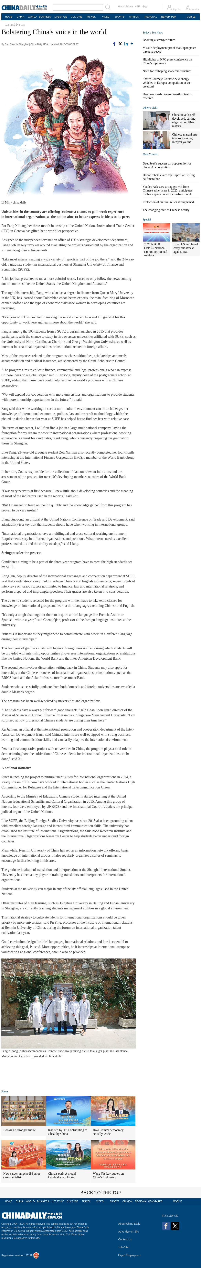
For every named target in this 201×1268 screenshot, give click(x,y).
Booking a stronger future (19, 1130)
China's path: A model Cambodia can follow (62, 1175)
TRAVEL (91, 16)
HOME (8, 16)
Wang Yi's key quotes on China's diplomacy (108, 1175)
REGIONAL (151, 16)
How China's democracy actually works (108, 1131)
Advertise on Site (128, 1231)
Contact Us (125, 1239)
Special (147, 219)
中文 (145, 6)
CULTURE (76, 16)
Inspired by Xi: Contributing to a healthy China (67, 1131)
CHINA (20, 16)
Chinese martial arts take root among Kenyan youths (184, 138)
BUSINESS (45, 16)
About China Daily (129, 1223)
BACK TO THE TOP (100, 1192)
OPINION (134, 16)
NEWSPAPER (168, 16)
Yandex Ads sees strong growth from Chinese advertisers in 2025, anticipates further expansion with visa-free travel (168, 190)
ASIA (137, 6)
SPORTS (119, 16)
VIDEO (105, 16)
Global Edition (125, 6)
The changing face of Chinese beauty (166, 210)
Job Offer (123, 1247)
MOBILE (190, 16)
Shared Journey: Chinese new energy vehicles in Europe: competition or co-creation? (167, 82)
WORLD (32, 16)
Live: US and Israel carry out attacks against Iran (186, 248)
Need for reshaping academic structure (167, 71)
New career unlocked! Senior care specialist (21, 1175)
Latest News (15, 24)
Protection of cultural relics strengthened (168, 202)
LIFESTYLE (60, 16)
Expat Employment (129, 1255)
